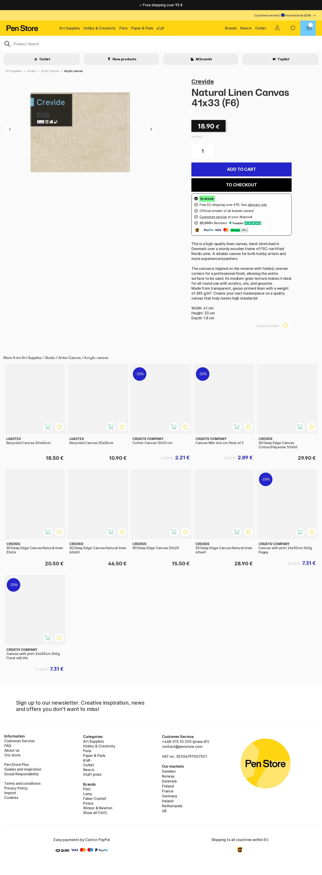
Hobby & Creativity (100, 28)
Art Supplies (69, 28)
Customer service (266, 15)
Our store (12, 755)
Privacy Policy (16, 788)
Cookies (11, 797)
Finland (168, 786)
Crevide (202, 81)
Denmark (169, 781)
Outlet (260, 28)
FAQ (7, 745)
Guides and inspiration (22, 769)
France (167, 791)
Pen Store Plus (16, 764)
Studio (31, 71)
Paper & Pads (142, 28)
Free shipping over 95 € (161, 5)
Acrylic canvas (73, 71)
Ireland (167, 801)
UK (164, 811)
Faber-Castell (94, 798)
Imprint (10, 793)
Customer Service (19, 741)
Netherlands (172, 806)
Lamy (87, 794)
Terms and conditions (22, 783)
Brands (231, 28)
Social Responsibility (21, 774)
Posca (88, 803)
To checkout (241, 184)
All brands (203, 59)
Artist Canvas (50, 71)
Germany (169, 796)
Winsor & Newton (97, 808)
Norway (168, 776)
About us (11, 750)
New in (246, 28)
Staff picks (92, 774)
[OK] (161, 43)
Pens (123, 28)
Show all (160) (95, 812)
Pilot (87, 789)
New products (124, 59)
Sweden (169, 771)
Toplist (283, 59)
